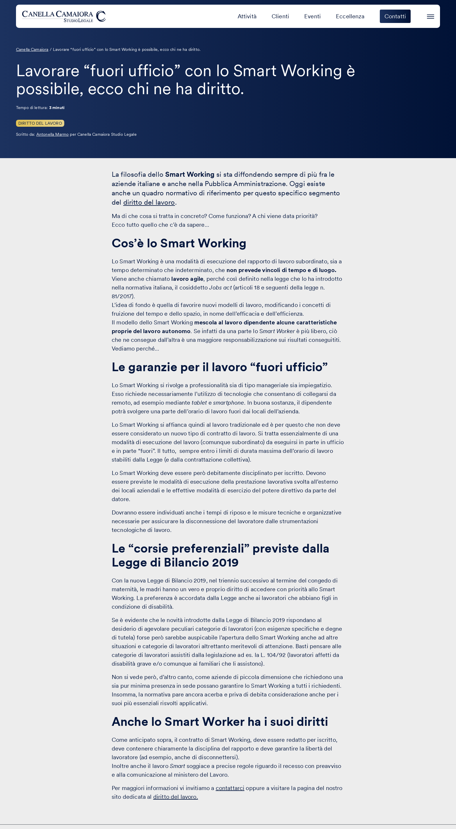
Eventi (312, 16)
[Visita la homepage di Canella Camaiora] (65, 16)
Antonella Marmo (52, 134)
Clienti (280, 16)
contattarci (230, 788)
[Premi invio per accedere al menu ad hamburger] (430, 15)
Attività (247, 16)
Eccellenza (350, 16)
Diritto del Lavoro (40, 123)
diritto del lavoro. (175, 796)
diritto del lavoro (149, 202)
